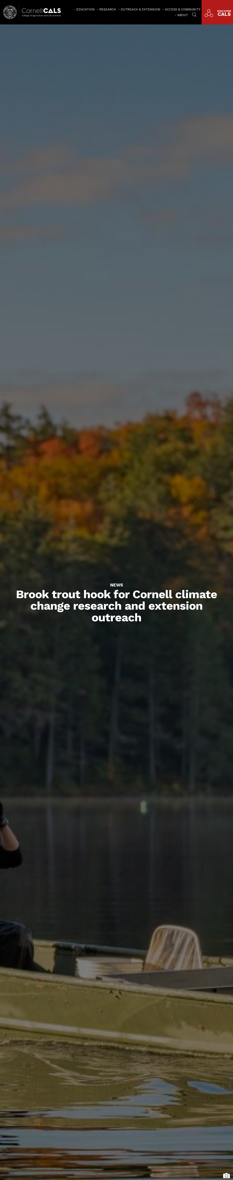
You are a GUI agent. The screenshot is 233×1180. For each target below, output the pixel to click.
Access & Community (183, 9)
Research (107, 9)
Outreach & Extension (140, 9)
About (182, 15)
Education (85, 9)
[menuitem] (84, 9)
